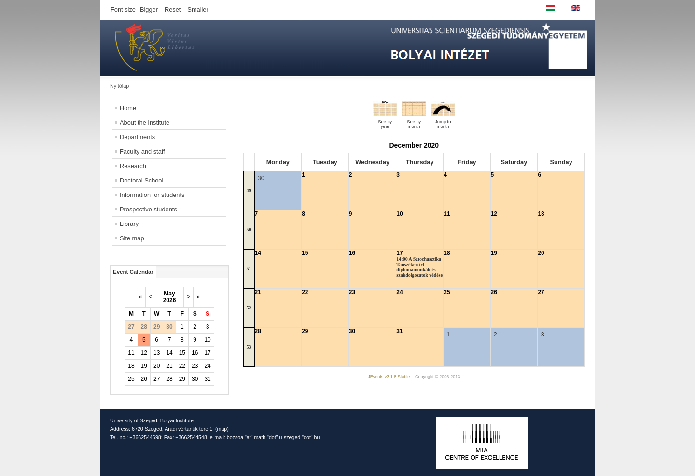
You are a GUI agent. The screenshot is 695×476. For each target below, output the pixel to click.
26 (144, 379)
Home (128, 108)
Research (133, 165)
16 (195, 353)
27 (156, 379)
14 (169, 353)
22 (182, 366)
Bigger (149, 9)
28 (169, 379)
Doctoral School (141, 180)
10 (207, 339)
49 (249, 190)
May (169, 293)
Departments (137, 136)
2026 (169, 300)
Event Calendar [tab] (133, 272)
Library (129, 223)
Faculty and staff (142, 151)
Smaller (197, 9)
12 (144, 353)
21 (169, 366)
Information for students (152, 194)
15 (182, 353)
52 (249, 307)
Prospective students (148, 209)
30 (195, 379)
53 (249, 347)
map (222, 429)
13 (156, 353)
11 (131, 353)
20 (156, 366)
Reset (173, 9)
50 (249, 229)
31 (207, 379)
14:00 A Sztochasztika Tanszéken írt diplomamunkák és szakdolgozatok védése (419, 267)
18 (131, 366)
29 (182, 379)
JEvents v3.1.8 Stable (389, 376)
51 (249, 268)
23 (195, 366)
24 (207, 366)
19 (144, 366)
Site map (132, 238)
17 (207, 353)
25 (131, 379)
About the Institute (144, 122)
